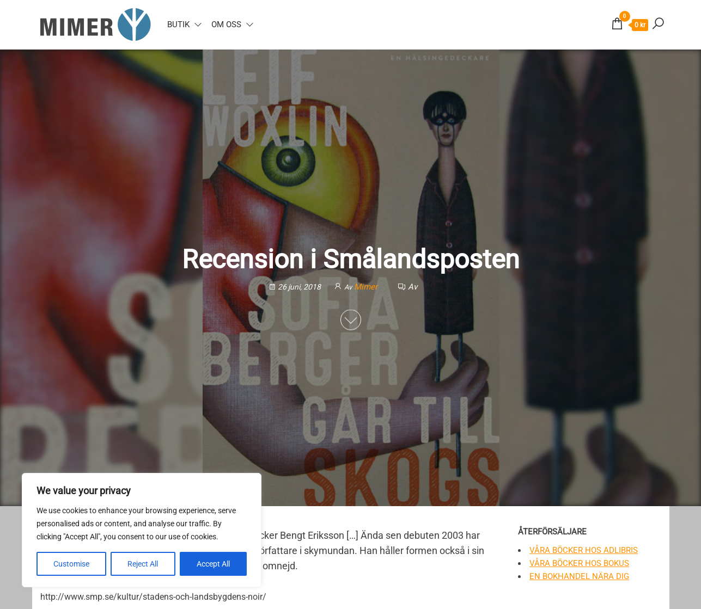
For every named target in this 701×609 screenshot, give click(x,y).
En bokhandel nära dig (579, 576)
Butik (178, 24)
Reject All (142, 563)
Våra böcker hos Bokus (579, 563)
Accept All (213, 563)
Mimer (367, 286)
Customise (71, 563)
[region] (141, 530)
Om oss (226, 24)
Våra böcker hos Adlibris (583, 550)
